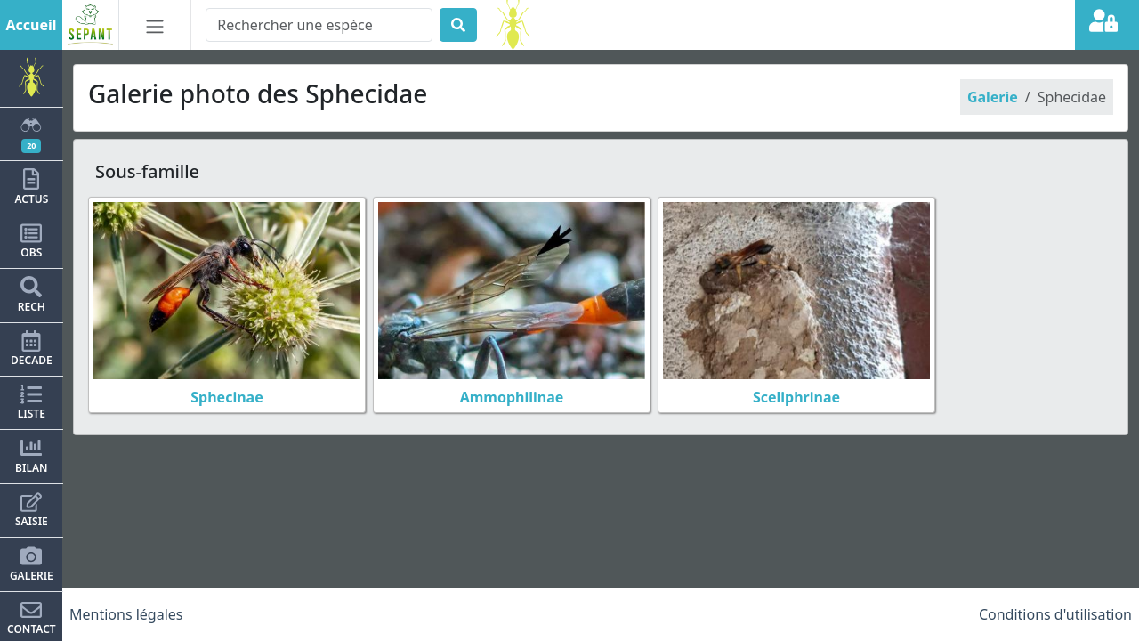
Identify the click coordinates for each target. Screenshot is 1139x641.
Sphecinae (226, 397)
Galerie (992, 97)
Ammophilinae (512, 397)
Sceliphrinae (796, 397)
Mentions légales (126, 614)
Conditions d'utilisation (1055, 614)
